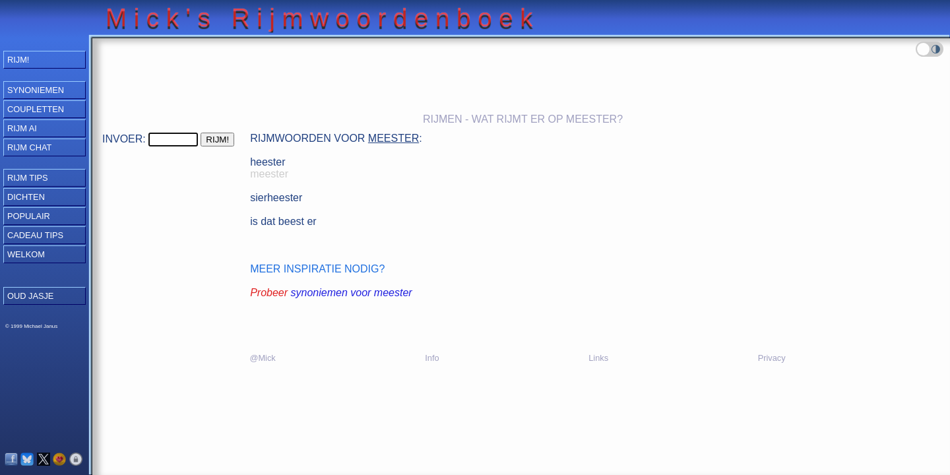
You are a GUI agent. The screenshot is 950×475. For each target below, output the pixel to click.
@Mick (262, 358)
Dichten (26, 197)
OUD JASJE (30, 296)
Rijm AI (22, 128)
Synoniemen (35, 90)
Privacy (772, 358)
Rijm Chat (29, 147)
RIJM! (18, 60)
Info (432, 358)
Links (598, 358)
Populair (28, 216)
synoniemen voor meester (351, 292)
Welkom (26, 254)
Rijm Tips (27, 178)
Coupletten (35, 109)
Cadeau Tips (35, 235)
